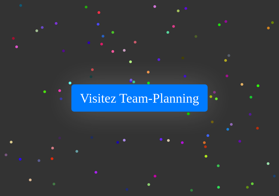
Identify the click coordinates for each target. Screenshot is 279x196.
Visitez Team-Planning (139, 98)
